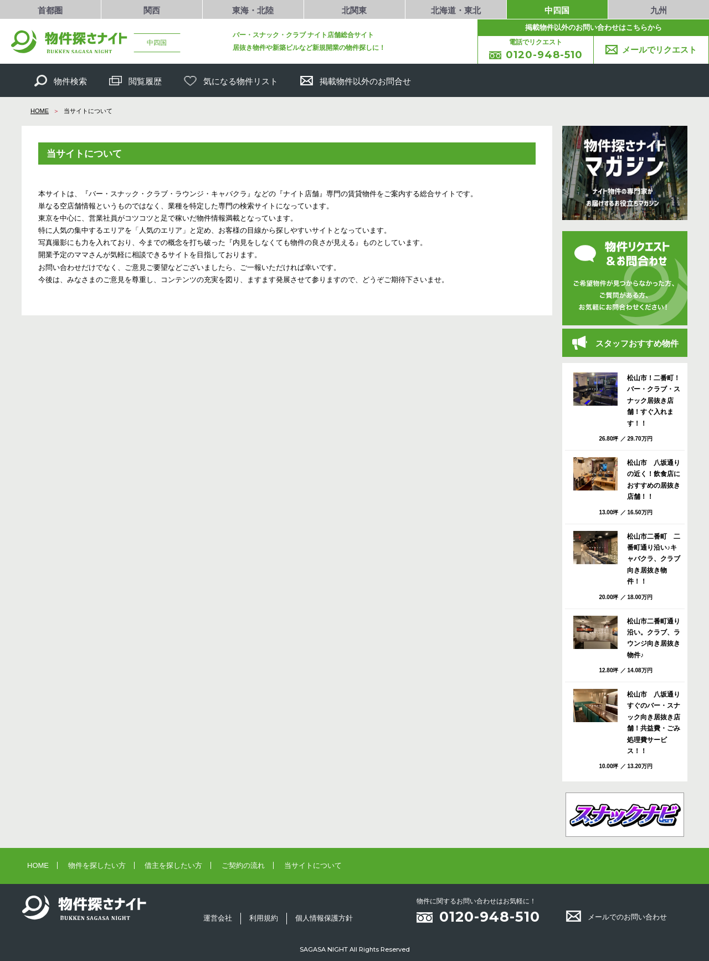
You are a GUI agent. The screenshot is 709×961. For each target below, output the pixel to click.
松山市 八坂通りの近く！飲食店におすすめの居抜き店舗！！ (653, 479)
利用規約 (263, 918)
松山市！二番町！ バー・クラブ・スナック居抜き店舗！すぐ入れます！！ (654, 400)
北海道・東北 (456, 11)
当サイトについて (313, 865)
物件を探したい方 (97, 865)
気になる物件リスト (231, 80)
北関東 (354, 11)
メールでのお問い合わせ (616, 917)
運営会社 (217, 918)
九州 (658, 11)
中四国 (556, 11)
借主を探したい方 (173, 865)
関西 (151, 11)
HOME (39, 111)
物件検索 (60, 80)
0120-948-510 (489, 916)
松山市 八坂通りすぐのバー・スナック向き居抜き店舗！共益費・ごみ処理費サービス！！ (653, 723)
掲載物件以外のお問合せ (355, 80)
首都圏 (50, 11)
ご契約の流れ (243, 865)
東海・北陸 (253, 11)
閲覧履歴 (135, 80)
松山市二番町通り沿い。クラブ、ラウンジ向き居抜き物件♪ (653, 638)
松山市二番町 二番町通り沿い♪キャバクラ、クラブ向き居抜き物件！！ (653, 559)
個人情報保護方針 (324, 918)
